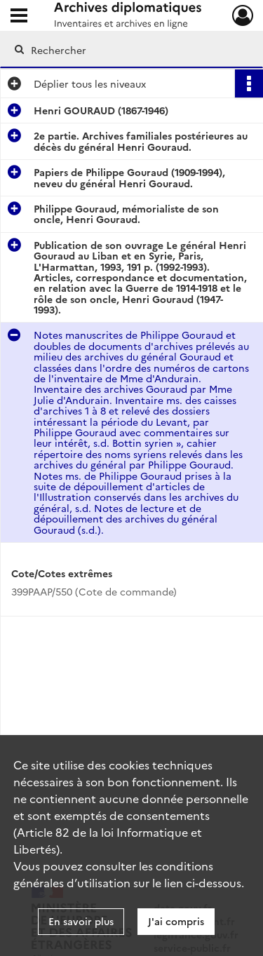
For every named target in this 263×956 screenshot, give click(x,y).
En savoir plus (81, 921)
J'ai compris (176, 921)
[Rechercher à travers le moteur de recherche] (130, 50)
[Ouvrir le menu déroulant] (19, 16)
